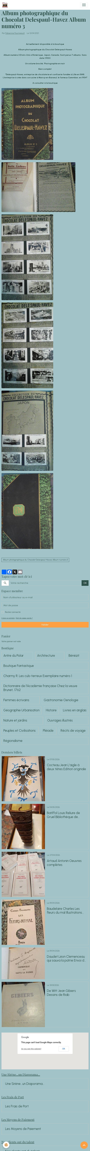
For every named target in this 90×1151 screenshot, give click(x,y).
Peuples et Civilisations (19, 731)
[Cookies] (6, 1145)
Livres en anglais (74, 710)
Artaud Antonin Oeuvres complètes (64, 863)
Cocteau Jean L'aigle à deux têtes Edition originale (66, 767)
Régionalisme (12, 741)
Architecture (46, 656)
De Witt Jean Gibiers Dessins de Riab (61, 993)
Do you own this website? (31, 1049)
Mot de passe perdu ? (24, 618)
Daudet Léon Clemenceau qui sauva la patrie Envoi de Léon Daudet (66, 959)
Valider (45, 624)
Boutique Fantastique (18, 666)
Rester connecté (13, 612)
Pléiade (48, 731)
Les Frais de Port (17, 1106)
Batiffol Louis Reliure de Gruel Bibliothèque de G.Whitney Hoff (63, 815)
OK (85, 583)
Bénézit (74, 656)
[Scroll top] (84, 1145)
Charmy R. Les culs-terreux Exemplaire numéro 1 (37, 676)
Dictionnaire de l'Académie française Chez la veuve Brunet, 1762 (40, 688)
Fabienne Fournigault (15, 33)
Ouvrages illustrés (60, 720)
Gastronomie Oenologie (61, 700)
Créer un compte (8, 618)
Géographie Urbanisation (21, 710)
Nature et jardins (15, 720)
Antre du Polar (13, 656)
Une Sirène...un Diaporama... (24, 1084)
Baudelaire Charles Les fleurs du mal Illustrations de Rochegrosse (64, 911)
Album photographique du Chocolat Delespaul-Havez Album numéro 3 (35, 560)
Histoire (51, 710)
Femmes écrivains (16, 700)
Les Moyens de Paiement (23, 1129)
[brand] (5, 4)
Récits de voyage (73, 731)
